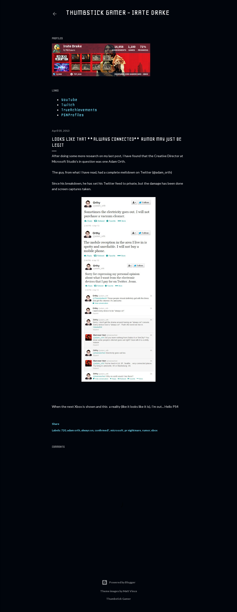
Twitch (68, 104)
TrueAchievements (79, 109)
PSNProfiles (72, 115)
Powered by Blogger (118, 582)
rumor (146, 430)
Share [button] (55, 424)
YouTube (69, 99)
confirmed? (102, 430)
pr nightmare (133, 430)
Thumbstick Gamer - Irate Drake (117, 12)
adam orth (73, 430)
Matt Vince (130, 591)
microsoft (116, 430)
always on (87, 430)
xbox (154, 430)
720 (63, 430)
